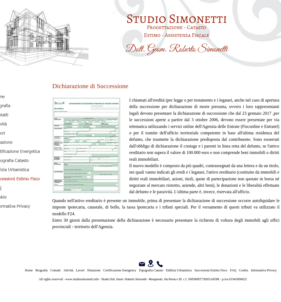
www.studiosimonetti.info (82, 279)
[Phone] (159, 264)
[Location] (150, 263)
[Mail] (141, 264)
